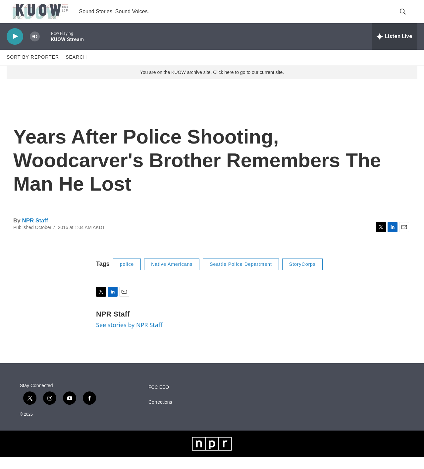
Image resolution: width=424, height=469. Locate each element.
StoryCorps (302, 275)
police (127, 275)
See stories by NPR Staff (129, 336)
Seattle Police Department (241, 275)
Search (76, 69)
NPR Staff (35, 232)
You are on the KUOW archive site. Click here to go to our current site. (212, 84)
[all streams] (394, 48)
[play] (15, 48)
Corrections (160, 413)
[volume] (34, 48)
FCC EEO (158, 398)
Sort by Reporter (33, 69)
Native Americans (171, 275)
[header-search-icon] (406, 18)
